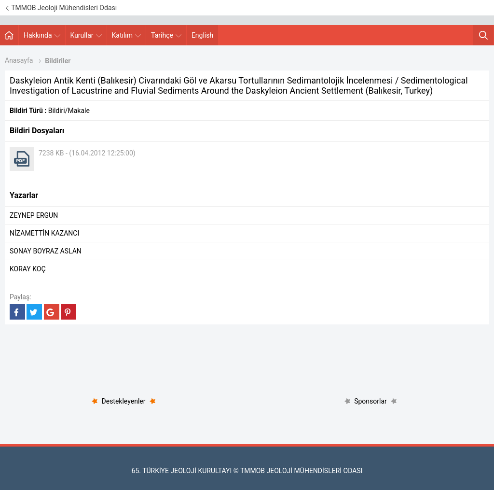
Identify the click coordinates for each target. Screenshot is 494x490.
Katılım (126, 35)
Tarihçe (166, 35)
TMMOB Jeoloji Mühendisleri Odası (61, 8)
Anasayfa (19, 60)
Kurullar (86, 35)
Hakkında (42, 35)
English (202, 35)
